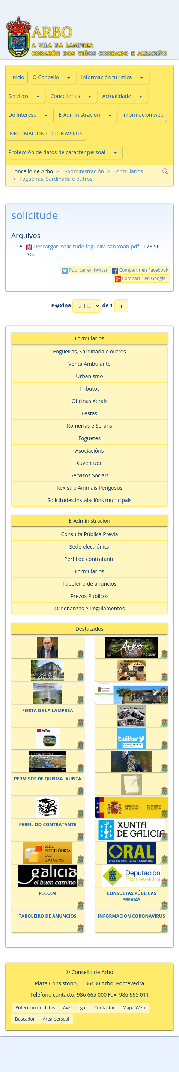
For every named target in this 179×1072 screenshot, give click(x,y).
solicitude (34, 215)
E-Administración (79, 114)
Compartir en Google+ (141, 278)
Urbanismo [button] (89, 376)
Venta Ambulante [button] (89, 363)
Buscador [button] (25, 1019)
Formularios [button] (89, 571)
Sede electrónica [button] (89, 546)
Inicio (17, 77)
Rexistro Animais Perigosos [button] (90, 487)
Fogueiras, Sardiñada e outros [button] (89, 351)
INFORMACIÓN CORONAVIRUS (45, 133)
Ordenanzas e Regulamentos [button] (89, 608)
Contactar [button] (104, 1007)
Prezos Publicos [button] (90, 596)
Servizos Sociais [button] (89, 475)
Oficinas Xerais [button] (90, 400)
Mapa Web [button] (134, 1007)
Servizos (18, 95)
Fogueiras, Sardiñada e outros (56, 178)
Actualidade (116, 95)
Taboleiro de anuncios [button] (89, 583)
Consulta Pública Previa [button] (89, 534)
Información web (143, 114)
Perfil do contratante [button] (89, 558)
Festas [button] (89, 413)
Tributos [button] (89, 388)
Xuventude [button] (89, 462)
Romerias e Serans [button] (89, 425)
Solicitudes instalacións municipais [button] (89, 500)
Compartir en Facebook (140, 270)
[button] (69, 77)
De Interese (22, 114)
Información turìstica (106, 77)
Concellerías (65, 95)
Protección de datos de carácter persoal (56, 152)
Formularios (128, 171)
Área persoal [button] (56, 1019)
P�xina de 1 (82, 306)
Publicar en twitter (85, 270)
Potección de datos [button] (35, 1007)
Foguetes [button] (89, 438)
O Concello (46, 77)
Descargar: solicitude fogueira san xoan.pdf (82, 246)
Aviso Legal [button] (74, 1007)
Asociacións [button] (89, 450)
